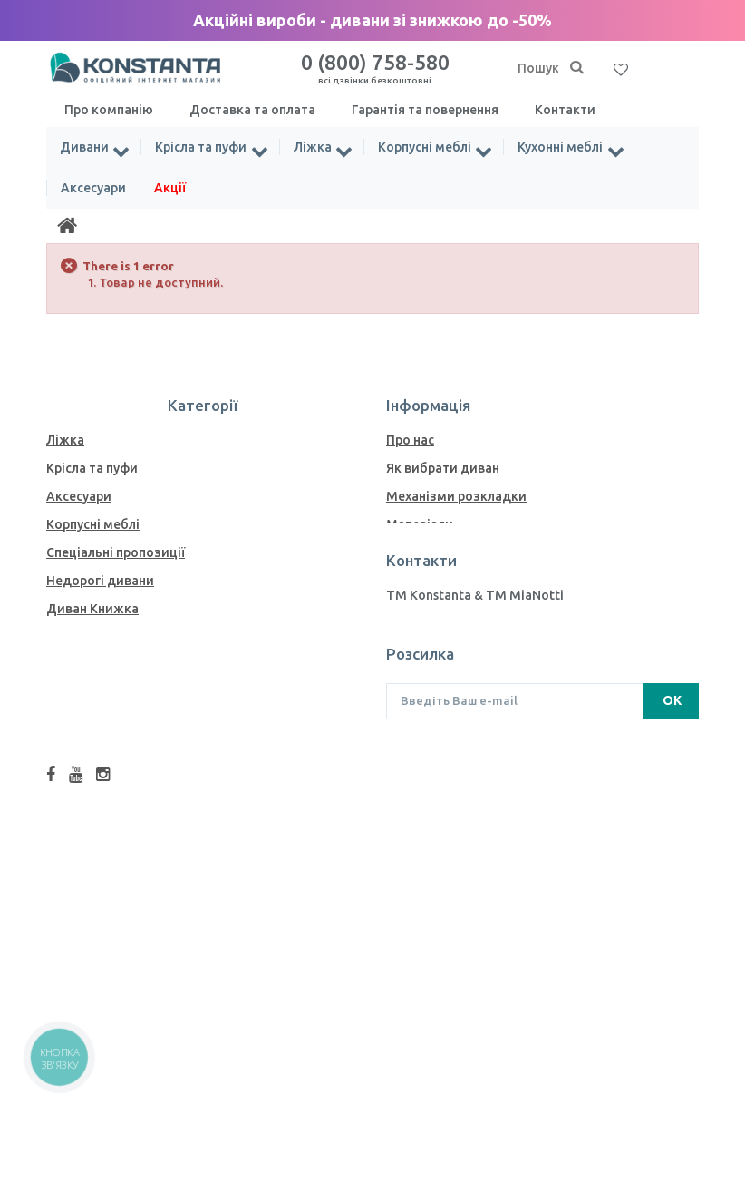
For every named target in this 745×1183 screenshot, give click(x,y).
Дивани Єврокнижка (111, 637)
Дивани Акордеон (103, 665)
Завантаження (431, 665)
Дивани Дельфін (98, 693)
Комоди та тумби (102, 946)
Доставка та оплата (252, 110)
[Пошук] (576, 68)
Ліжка (314, 147)
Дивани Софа (88, 749)
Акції (170, 188)
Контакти (565, 110)
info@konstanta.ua (443, 812)
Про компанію (108, 110)
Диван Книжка (92, 608)
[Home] (67, 226)
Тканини (413, 580)
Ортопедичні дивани (112, 777)
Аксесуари (93, 188)
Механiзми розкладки (456, 496)
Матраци (74, 918)
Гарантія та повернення (425, 110)
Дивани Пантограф (106, 890)
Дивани (84, 147)
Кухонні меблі (562, 147)
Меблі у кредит (434, 637)
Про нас (410, 440)
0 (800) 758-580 (375, 68)
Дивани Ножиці (96, 721)
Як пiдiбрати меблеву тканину (481, 608)
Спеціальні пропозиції (115, 552)
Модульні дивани (101, 805)
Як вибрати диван (442, 468)
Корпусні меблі (426, 147)
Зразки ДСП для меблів (460, 552)
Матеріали (419, 524)
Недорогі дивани (100, 580)
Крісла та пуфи (201, 147)
